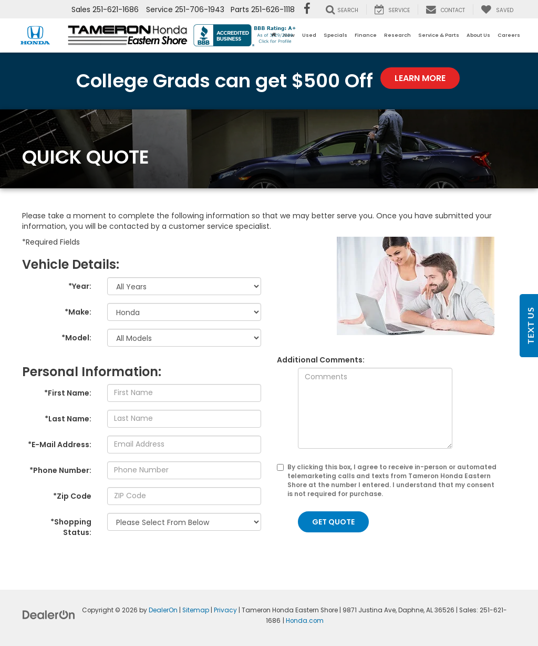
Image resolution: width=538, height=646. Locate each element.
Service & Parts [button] (438, 35)
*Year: (79, 286)
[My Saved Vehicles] (497, 9)
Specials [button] (335, 35)
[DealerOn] (49, 614)
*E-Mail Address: (59, 444)
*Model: (76, 337)
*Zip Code (72, 496)
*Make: (78, 312)
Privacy (225, 610)
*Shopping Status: (70, 527)
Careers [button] (509, 35)
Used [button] (309, 35)
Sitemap (195, 610)
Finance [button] (366, 35)
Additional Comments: (321, 360)
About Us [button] (478, 35)
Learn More (420, 78)
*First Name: (67, 393)
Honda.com (305, 621)
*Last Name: (68, 418)
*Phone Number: (60, 470)
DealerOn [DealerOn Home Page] (163, 610)
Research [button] (397, 35)
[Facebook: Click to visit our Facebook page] (307, 9)
